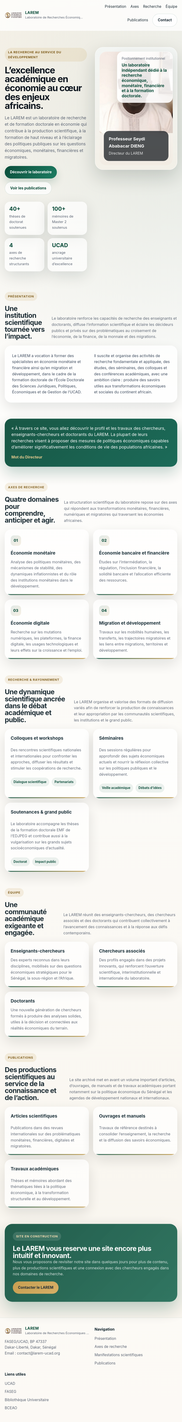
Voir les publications (28, 188)
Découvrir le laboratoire (31, 172)
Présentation (115, 6)
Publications (137, 20)
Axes (135, 6)
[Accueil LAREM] (44, 15)
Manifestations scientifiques (119, 1355)
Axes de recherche (111, 1346)
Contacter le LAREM (35, 1292)
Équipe (171, 6)
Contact (165, 20)
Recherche (152, 6)
